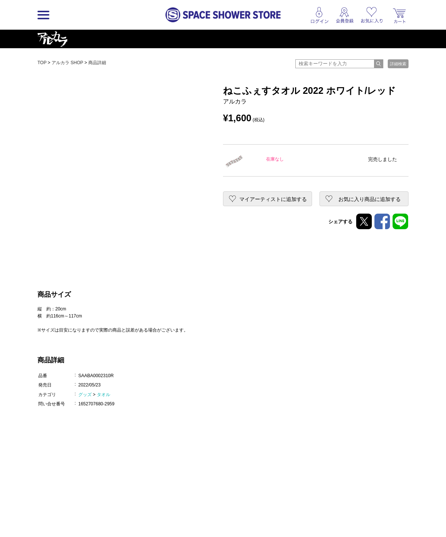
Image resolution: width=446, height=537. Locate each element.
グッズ (85, 394)
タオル (103, 394)
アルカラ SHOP (67, 62)
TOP (41, 62)
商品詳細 (97, 62)
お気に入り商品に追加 (369, 199)
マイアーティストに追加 (273, 199)
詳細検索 (398, 64)
